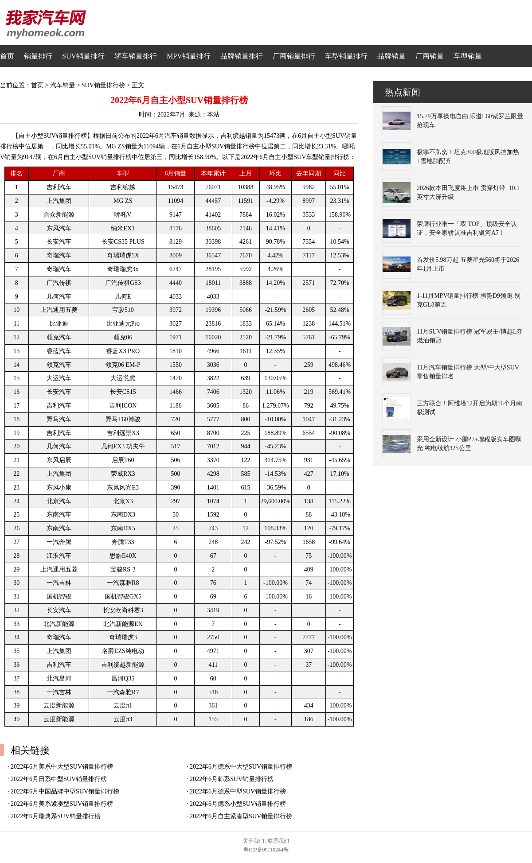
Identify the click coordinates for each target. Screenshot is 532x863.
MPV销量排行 (189, 56)
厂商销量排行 (294, 56)
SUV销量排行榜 (103, 85)
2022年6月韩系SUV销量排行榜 (232, 779)
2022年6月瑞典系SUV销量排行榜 (56, 816)
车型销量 (468, 56)
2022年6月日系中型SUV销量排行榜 (59, 779)
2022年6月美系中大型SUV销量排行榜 (62, 766)
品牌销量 (391, 56)
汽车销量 (62, 85)
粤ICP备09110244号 (266, 850)
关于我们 (253, 841)
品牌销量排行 (241, 56)
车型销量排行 (346, 56)
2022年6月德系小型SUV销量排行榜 (238, 804)
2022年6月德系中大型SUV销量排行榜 (241, 766)
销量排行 (38, 56)
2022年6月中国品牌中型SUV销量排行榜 (65, 791)
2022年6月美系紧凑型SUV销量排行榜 (62, 804)
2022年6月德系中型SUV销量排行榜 (238, 791)
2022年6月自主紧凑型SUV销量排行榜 (241, 816)
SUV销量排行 (83, 56)
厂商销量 (429, 56)
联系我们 (278, 841)
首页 (7, 56)
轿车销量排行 (135, 56)
